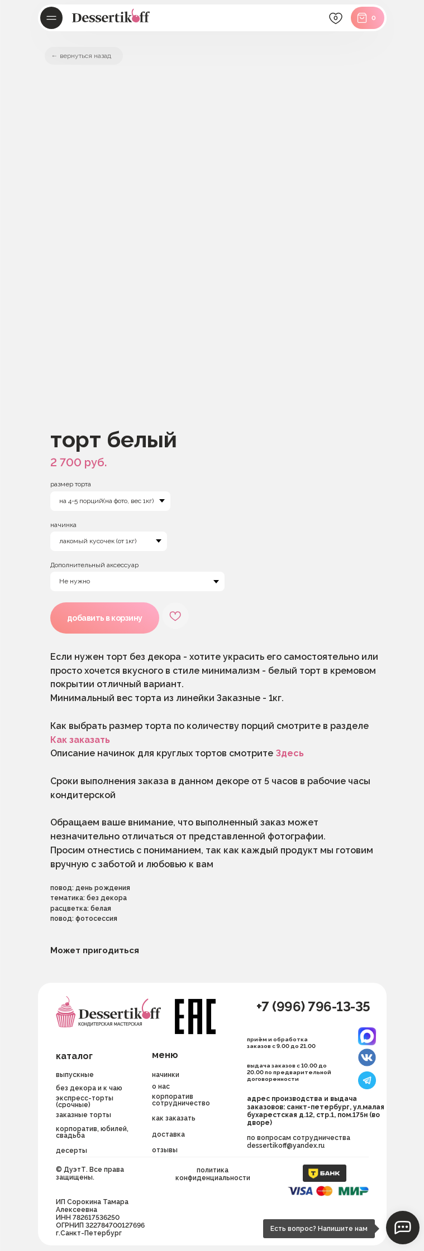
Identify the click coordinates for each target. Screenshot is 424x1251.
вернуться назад (85, 56)
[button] (191, 1134)
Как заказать (80, 740)
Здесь (289, 753)
